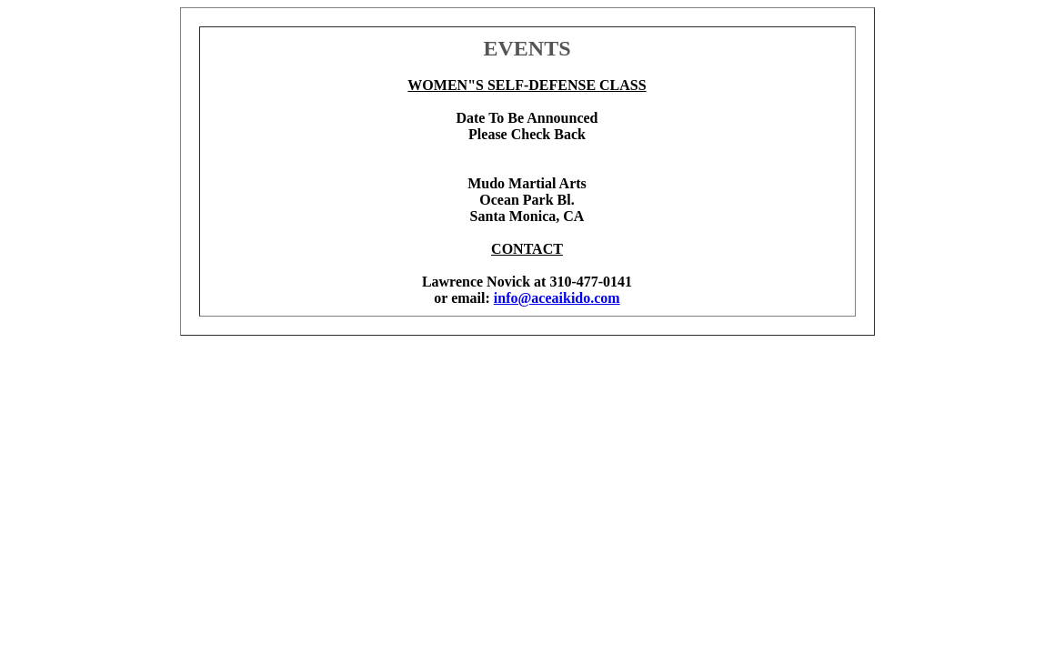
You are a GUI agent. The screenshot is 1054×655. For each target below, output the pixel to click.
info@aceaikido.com (557, 298)
